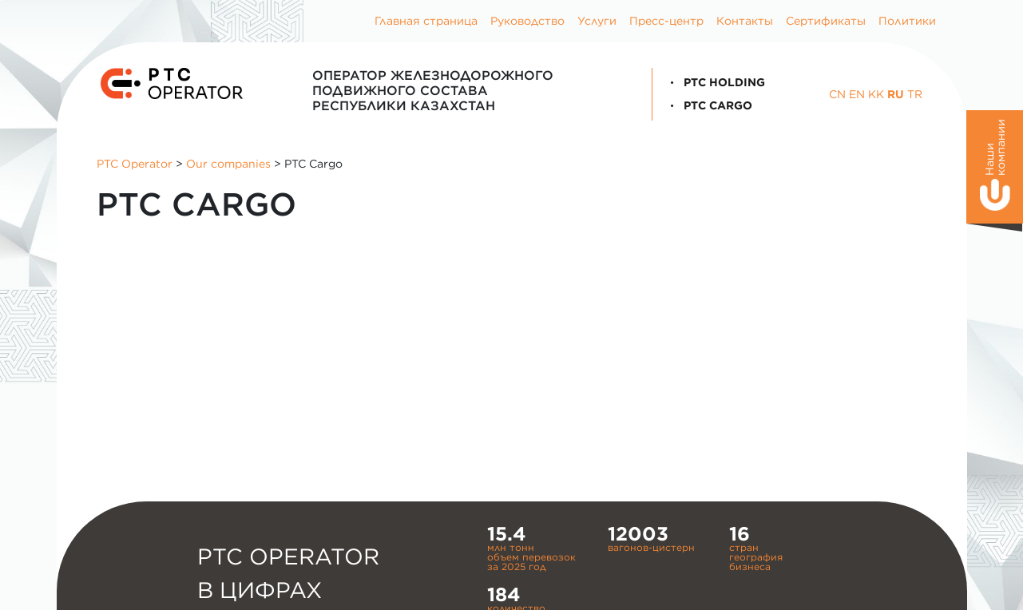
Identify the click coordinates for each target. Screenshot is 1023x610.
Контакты (744, 21)
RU (895, 94)
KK (876, 94)
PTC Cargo (708, 105)
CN (837, 94)
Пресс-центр (666, 21)
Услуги (597, 21)
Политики (907, 21)
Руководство (527, 21)
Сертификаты (826, 21)
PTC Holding (714, 82)
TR (914, 94)
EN (857, 94)
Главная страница (426, 21)
